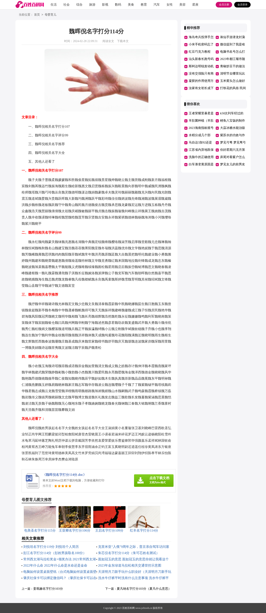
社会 (66, 4)
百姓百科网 (128, 608)
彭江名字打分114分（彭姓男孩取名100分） (54, 553)
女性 (169, 4)
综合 (79, 4)
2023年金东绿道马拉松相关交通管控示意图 (129, 565)
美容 (182, 4)
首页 (37, 14)
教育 (144, 4)
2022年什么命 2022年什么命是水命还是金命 (55, 565)
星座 (195, 4)
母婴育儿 (50, 14)
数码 (118, 4)
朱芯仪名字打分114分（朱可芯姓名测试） (128, 553)
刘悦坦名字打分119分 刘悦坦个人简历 (51, 546)
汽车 (157, 4)
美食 (131, 4)
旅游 (92, 4)
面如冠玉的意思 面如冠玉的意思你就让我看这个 (133, 559)
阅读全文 (108, 41)
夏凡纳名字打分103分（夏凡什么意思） (144, 588)
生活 (53, 4)
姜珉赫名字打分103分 (48, 588)
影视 (105, 4)
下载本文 (123, 41)
